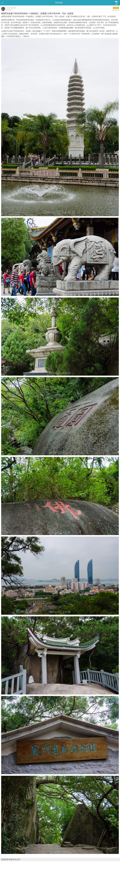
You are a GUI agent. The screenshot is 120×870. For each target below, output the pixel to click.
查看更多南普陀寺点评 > (11, 859)
